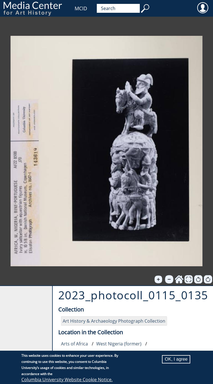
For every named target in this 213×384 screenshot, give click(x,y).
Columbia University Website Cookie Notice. (67, 380)
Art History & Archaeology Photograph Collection (114, 321)
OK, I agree (176, 359)
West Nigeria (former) (118, 344)
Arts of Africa (74, 344)
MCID (81, 8)
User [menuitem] (202, 7)
